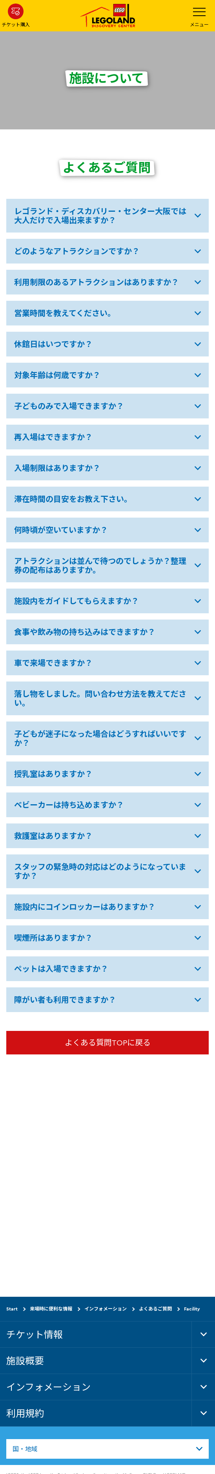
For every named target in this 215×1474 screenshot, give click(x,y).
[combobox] (107, 1449)
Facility (192, 1309)
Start (12, 1309)
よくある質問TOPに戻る (108, 1042)
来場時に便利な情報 (51, 1309)
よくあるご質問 (155, 1309)
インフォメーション (105, 1309)
